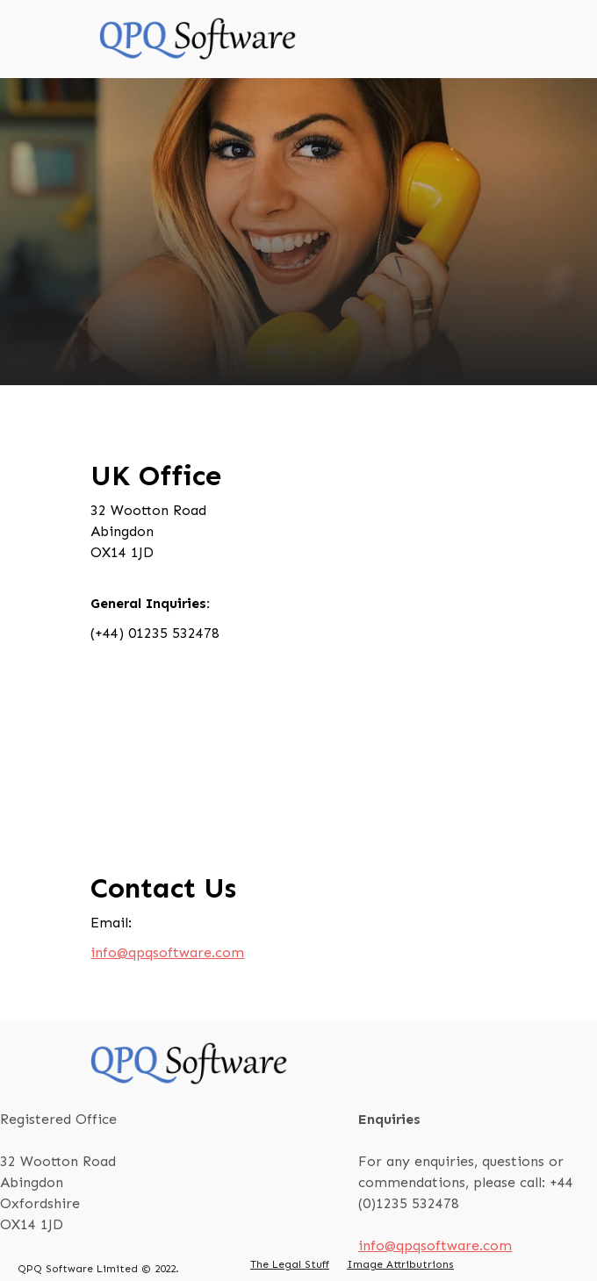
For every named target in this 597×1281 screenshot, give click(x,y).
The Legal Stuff (289, 1264)
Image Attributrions (400, 1264)
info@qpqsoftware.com (167, 952)
